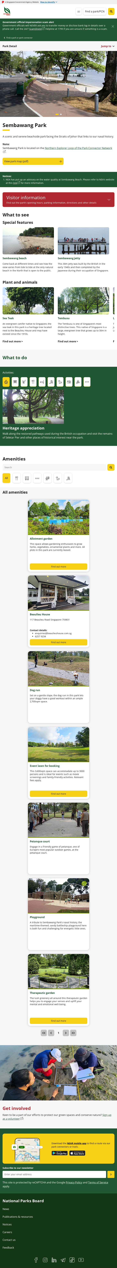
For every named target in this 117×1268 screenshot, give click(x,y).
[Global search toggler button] (111, 11)
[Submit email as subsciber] (110, 1174)
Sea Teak (8, 318)
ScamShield (35, 28)
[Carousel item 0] (57, 114)
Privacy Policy (74, 1182)
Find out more (58, 566)
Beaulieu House (40, 614)
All (6, 478)
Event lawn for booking (45, 766)
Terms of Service (98, 1182)
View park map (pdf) (16, 161)
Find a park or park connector (19, 37)
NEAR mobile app (76, 1143)
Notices (7, 1224)
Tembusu (64, 318)
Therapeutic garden (42, 993)
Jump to (106, 46)
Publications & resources (18, 1216)
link (15, 182)
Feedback (8, 1247)
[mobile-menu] (79, 11)
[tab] (6, 382)
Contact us (9, 1240)
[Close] (112, 26)
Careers (7, 1232)
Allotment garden (41, 538)
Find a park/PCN (94, 11)
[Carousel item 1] (61, 114)
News (6, 1209)
